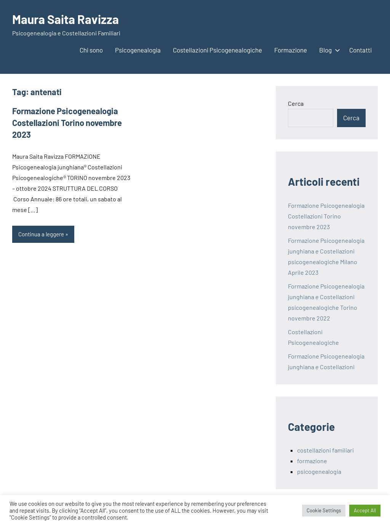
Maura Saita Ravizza (65, 19)
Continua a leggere (41, 234)
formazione (312, 460)
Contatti (360, 50)
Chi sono (91, 50)
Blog (328, 50)
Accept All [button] (365, 510)
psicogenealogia (319, 471)
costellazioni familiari (325, 450)
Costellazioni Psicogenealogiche (217, 50)
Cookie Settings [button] (324, 510)
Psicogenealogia (138, 50)
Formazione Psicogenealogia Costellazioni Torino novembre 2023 (67, 122)
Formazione (290, 50)
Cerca (296, 103)
